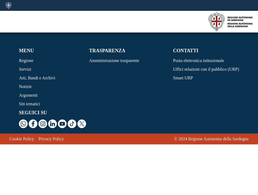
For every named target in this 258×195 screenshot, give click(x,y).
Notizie (25, 86)
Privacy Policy (51, 138)
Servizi (25, 69)
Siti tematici (29, 104)
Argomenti (28, 95)
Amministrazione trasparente (114, 60)
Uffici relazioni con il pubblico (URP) (206, 69)
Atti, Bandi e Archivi (37, 78)
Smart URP (183, 78)
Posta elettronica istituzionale (198, 60)
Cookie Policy (21, 138)
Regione (26, 60)
